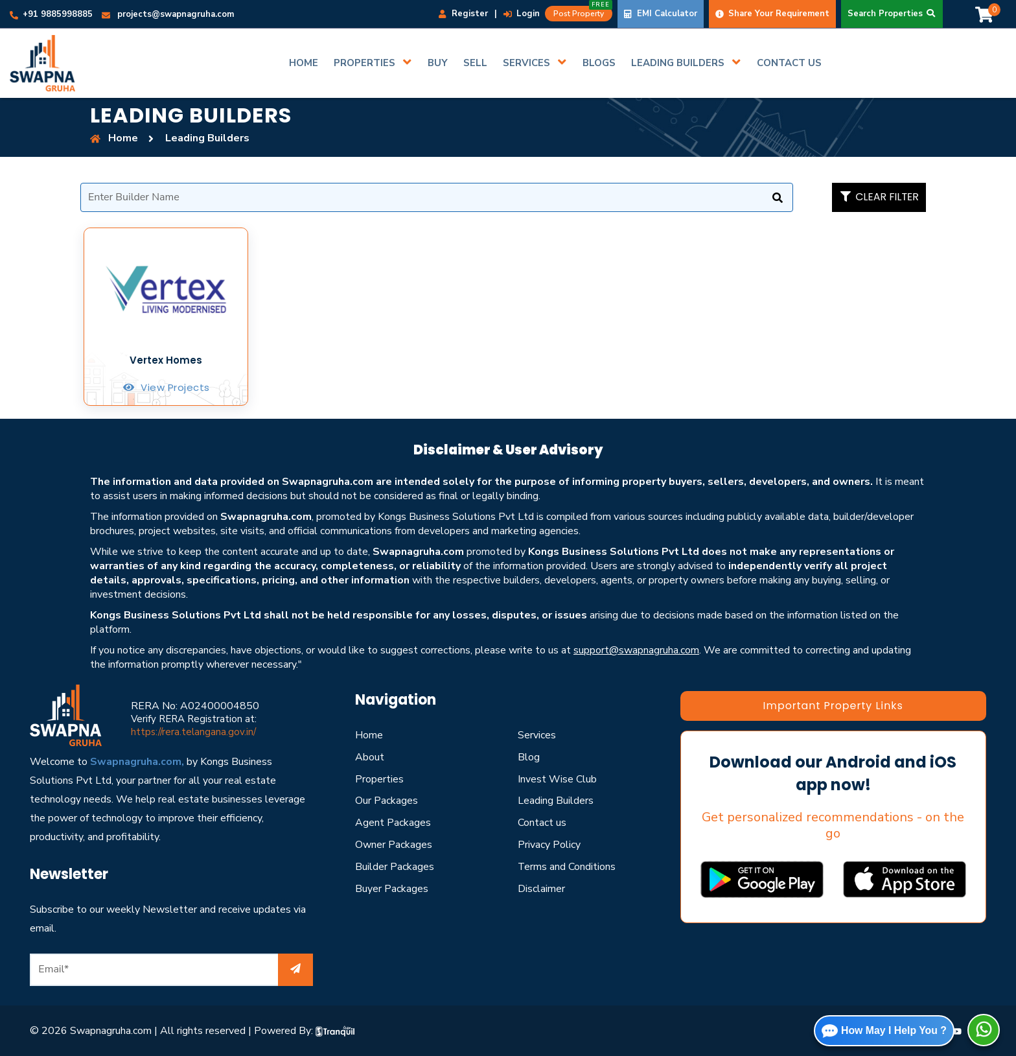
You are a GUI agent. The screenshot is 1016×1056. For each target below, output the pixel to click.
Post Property (582, 12)
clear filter (879, 196)
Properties (379, 779)
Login (521, 13)
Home (369, 735)
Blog (529, 757)
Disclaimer (541, 889)
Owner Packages (393, 845)
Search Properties (892, 13)
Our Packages (386, 800)
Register (463, 13)
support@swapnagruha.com (636, 650)
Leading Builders (556, 800)
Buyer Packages (391, 889)
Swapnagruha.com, (137, 762)
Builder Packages (394, 867)
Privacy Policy (549, 845)
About (369, 757)
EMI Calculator (660, 13)
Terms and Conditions (567, 867)
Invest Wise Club (557, 779)
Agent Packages (393, 822)
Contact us (542, 822)
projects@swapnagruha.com (168, 14)
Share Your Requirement (772, 13)
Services (537, 735)
